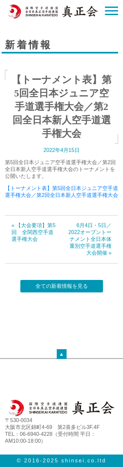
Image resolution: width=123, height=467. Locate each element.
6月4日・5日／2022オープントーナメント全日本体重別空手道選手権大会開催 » (90, 239)
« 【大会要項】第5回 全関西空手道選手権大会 (33, 232)
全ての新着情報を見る (61, 286)
